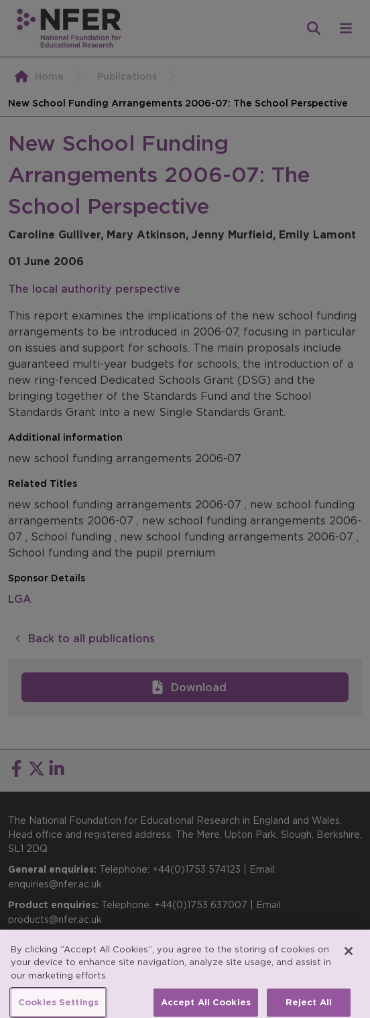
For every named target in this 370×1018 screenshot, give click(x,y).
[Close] (348, 956)
